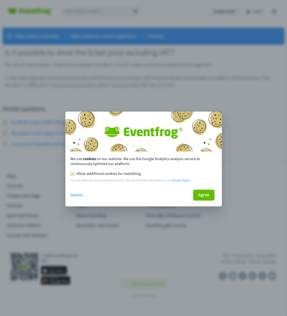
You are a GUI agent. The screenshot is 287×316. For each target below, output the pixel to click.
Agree (203, 195)
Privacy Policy (181, 180)
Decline (76, 195)
